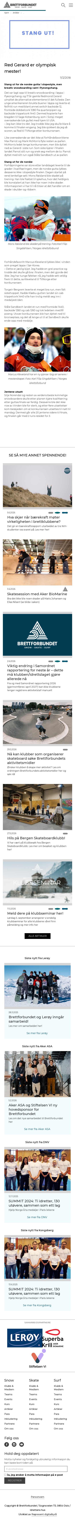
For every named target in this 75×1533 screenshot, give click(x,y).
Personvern (37, 1497)
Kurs (7, 1404)
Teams (8, 1394)
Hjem (6, 13)
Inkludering (10, 1419)
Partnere (9, 1423)
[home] (35, 5)
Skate (34, 1380)
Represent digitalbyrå (44, 1514)
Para (7, 1414)
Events (8, 1399)
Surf (57, 1380)
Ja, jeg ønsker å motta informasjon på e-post (33, 1475)
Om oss (9, 1428)
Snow (9, 1380)
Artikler (16, 13)
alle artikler (38, 936)
